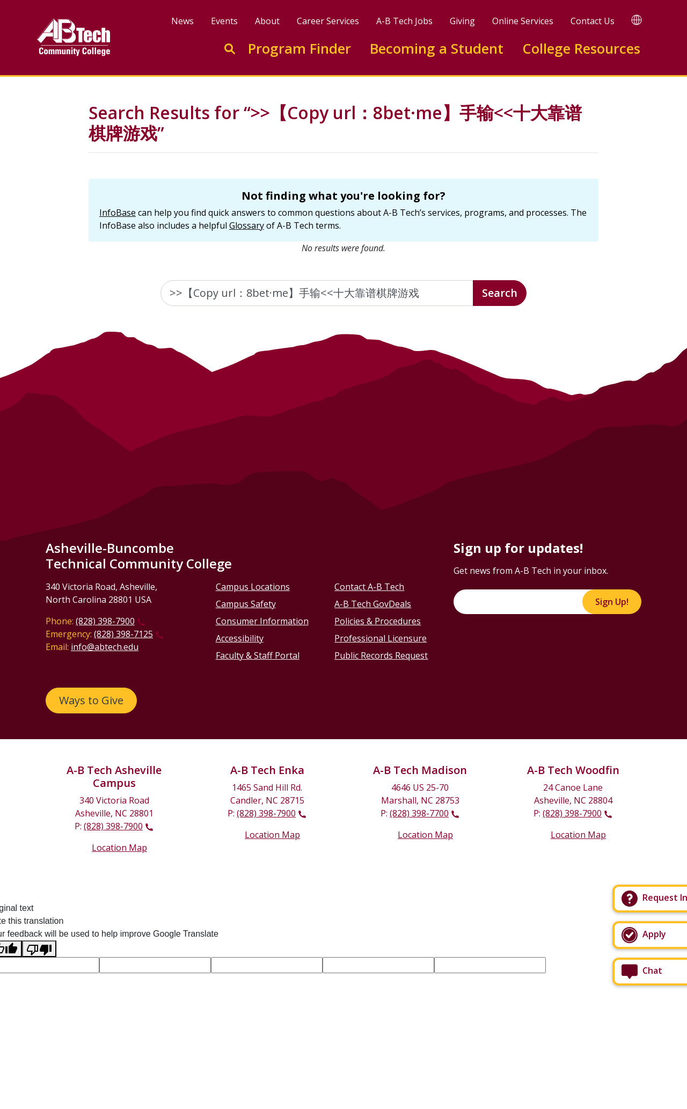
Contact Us (593, 21)
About (267, 21)
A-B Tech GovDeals (372, 604)
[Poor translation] (39, 948)
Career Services (328, 21)
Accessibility (240, 638)
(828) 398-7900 (105, 621)
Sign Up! (611, 602)
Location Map (119, 847)
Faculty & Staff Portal (257, 655)
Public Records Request (381, 655)
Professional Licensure (380, 638)
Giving (462, 21)
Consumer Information (262, 621)
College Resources (581, 48)
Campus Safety (246, 604)
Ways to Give (91, 700)
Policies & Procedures (377, 621)
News (182, 21)
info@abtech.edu (104, 647)
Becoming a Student (436, 48)
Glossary (246, 225)
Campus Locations (253, 587)
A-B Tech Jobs (404, 21)
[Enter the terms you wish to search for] (317, 293)
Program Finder (299, 48)
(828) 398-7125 (123, 634)
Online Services (522, 21)
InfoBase (117, 212)
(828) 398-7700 (419, 813)
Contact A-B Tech (369, 587)
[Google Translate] (636, 19)
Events (224, 21)
